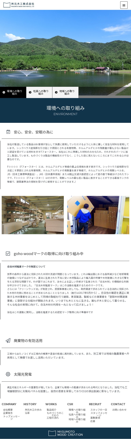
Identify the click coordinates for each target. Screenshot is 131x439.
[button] (13, 92)
